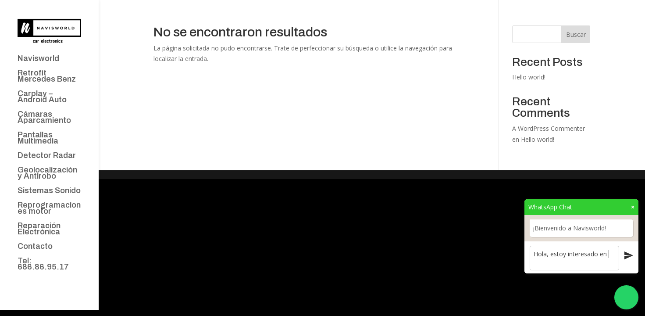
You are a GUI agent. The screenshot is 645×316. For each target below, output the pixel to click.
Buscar (576, 34)
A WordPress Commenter (548, 128)
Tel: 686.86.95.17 (43, 264)
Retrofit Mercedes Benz (47, 76)
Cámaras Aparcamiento (44, 118)
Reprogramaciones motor (49, 208)
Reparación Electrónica (39, 229)
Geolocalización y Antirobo (47, 173)
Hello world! (528, 77)
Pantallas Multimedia (38, 138)
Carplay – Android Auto (42, 97)
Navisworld (38, 59)
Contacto (35, 247)
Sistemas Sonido (49, 191)
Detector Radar (47, 156)
